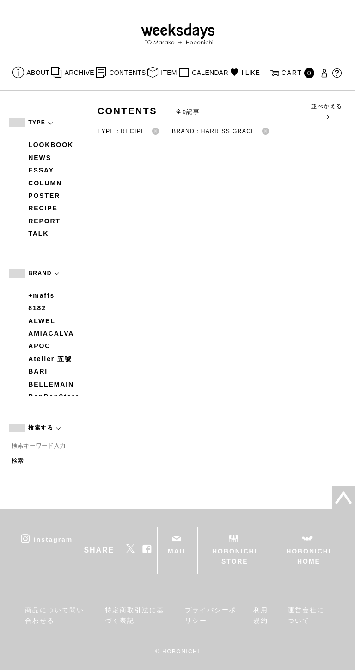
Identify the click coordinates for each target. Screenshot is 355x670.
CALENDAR (210, 72)
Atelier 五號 (50, 359)
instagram (53, 539)
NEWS (39, 157)
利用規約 (260, 615)
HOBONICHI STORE (234, 556)
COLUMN (45, 183)
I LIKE (250, 72)
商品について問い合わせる (54, 615)
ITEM (169, 72)
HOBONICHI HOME (308, 556)
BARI (38, 371)
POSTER (44, 195)
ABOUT (38, 72)
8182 (37, 308)
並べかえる (326, 111)
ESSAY (41, 170)
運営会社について (306, 615)
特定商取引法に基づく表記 (134, 615)
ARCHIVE (79, 72)
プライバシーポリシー (210, 615)
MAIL (177, 551)
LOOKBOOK (50, 144)
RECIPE (43, 208)
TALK (38, 233)
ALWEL (41, 321)
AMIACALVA (51, 333)
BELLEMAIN (51, 384)
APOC (39, 346)
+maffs (41, 295)
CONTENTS (127, 72)
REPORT (44, 221)
